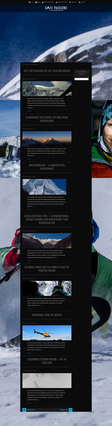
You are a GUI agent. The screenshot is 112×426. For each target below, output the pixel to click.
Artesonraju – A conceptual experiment (47, 167)
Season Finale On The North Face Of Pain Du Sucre (47, 269)
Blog (32, 2)
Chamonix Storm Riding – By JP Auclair (47, 361)
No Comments (33, 78)
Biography (74, 2)
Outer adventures (62, 2)
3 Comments (33, 128)
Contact (83, 2)
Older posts (31, 410)
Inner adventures (49, 2)
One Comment (33, 278)
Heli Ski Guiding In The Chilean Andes (47, 71)
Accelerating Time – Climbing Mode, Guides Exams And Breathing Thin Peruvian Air (47, 220)
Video (39, 2)
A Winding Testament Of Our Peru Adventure (47, 119)
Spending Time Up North (47, 315)
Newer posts (64, 410)
